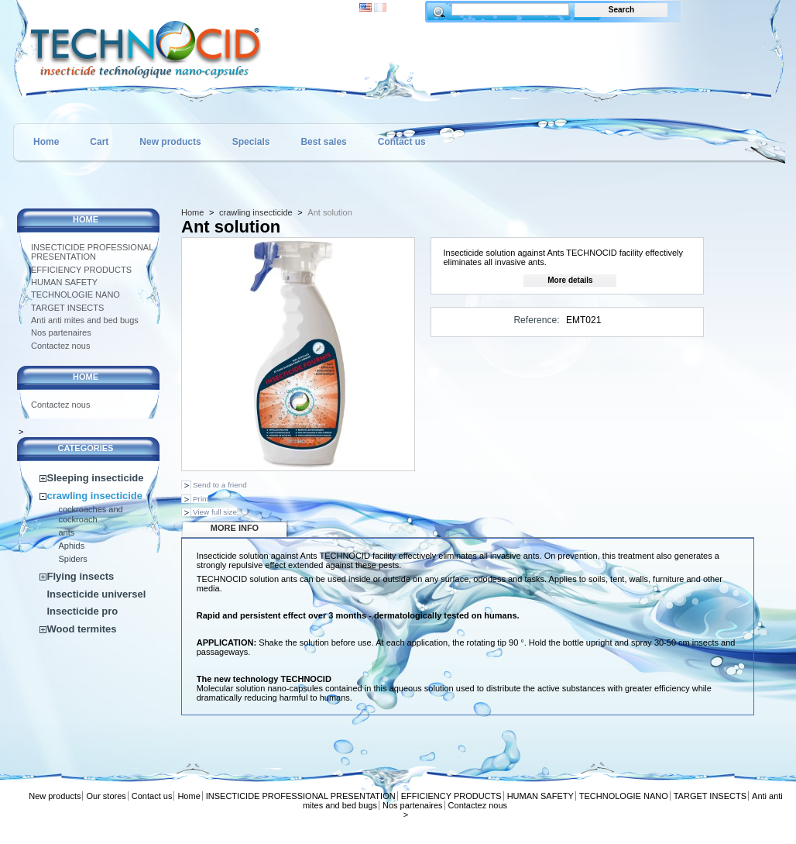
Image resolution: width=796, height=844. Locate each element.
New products (170, 141)
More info (235, 527)
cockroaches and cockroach (91, 514)
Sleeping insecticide (95, 478)
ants (67, 532)
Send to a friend (220, 485)
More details (569, 280)
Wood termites (82, 629)
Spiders (73, 558)
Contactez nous (60, 345)
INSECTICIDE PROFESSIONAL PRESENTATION (92, 252)
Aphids (72, 545)
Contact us (402, 141)
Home (46, 141)
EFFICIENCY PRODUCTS (81, 269)
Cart (99, 141)
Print (200, 498)
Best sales (323, 141)
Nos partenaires (61, 332)
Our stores (105, 796)
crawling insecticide (95, 495)
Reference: (536, 320)
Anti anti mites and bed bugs (85, 320)
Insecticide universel (96, 594)
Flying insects (81, 576)
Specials (251, 141)
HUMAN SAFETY (64, 282)
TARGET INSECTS (67, 307)
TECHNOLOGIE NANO (75, 294)
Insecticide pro (82, 611)
